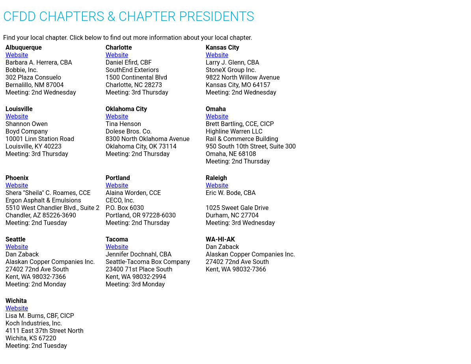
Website (17, 55)
